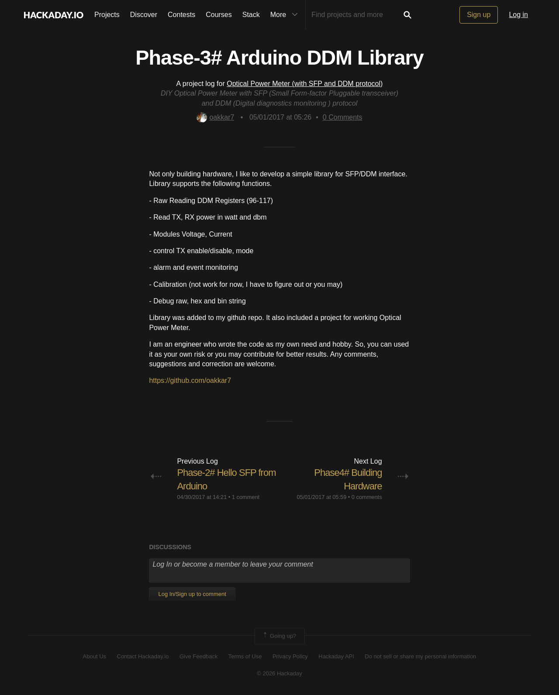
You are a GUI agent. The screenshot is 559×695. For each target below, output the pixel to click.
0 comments (367, 497)
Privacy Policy (290, 656)
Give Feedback (198, 656)
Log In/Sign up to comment (192, 594)
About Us (94, 656)
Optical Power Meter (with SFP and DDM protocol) (305, 83)
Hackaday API (336, 656)
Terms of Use (245, 656)
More (286, 15)
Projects (107, 14)
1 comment (245, 497)
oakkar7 (215, 117)
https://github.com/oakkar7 (190, 380)
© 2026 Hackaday (279, 673)
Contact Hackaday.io (143, 656)
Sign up (478, 14)
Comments (342, 117)
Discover (143, 14)
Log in (518, 14)
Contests (181, 14)
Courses (219, 14)
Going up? (279, 636)
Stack (251, 14)
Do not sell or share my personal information (420, 656)
